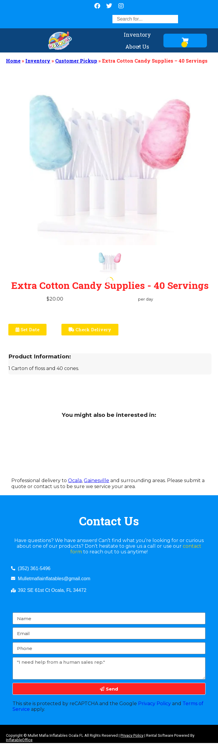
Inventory (137, 36)
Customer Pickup (76, 61)
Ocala (75, 480)
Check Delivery (90, 329)
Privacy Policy (154, 703)
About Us (137, 47)
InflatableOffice (19, 740)
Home (13, 61)
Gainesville (96, 480)
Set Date (27, 329)
